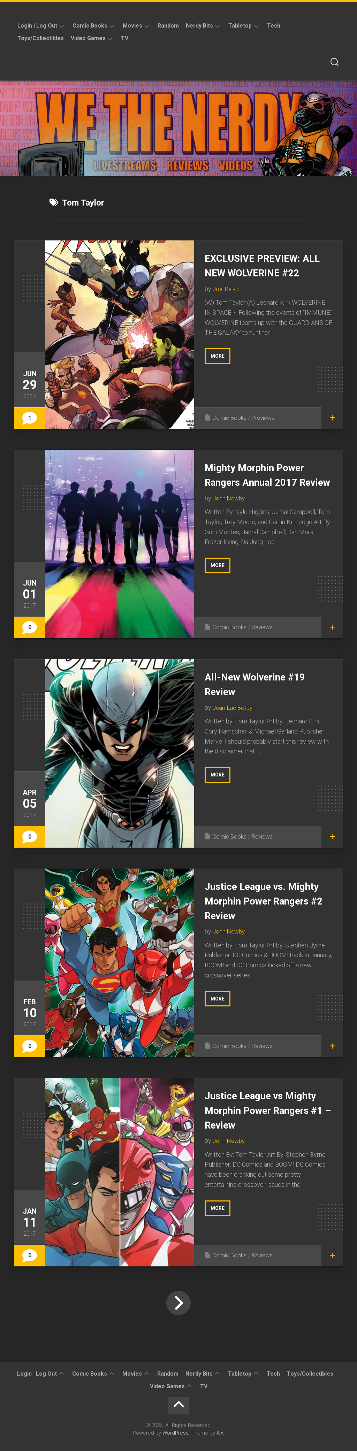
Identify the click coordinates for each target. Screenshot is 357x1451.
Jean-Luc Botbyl (235, 707)
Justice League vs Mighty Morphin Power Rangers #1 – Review (262, 1110)
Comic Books (90, 25)
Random (168, 25)
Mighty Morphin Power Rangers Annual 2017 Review (262, 482)
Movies (132, 25)
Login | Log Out (37, 25)
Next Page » (178, 1303)
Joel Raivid (227, 303)
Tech (273, 25)
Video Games (88, 38)
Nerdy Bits (199, 25)
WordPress (175, 1433)
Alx (220, 1433)
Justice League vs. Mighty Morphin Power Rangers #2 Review (262, 900)
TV (124, 38)
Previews (266, 417)
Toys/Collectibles (40, 38)
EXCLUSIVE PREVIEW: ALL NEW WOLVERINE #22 (260, 272)
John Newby (230, 512)
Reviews (264, 627)
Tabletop (240, 25)
